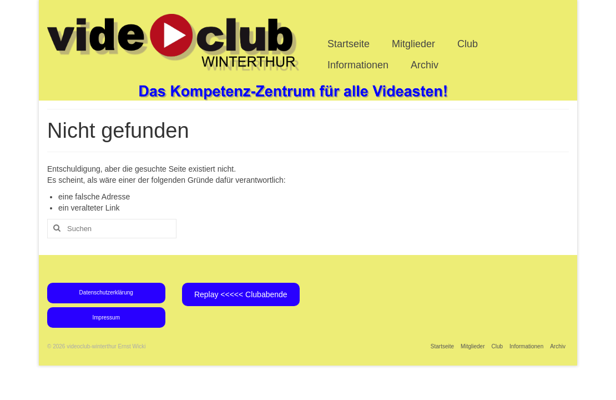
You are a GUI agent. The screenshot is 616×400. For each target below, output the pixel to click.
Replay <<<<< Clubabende (240, 294)
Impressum (106, 317)
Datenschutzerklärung (106, 292)
